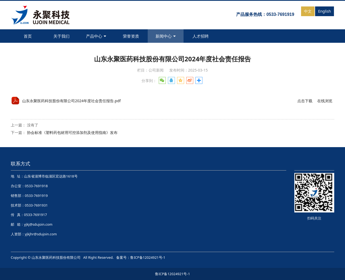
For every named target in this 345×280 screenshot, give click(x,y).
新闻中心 (166, 36)
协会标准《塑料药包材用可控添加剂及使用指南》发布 (72, 132)
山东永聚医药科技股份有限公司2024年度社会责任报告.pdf (71, 100)
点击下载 (304, 100)
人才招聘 (200, 36)
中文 (308, 11)
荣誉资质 (131, 36)
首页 (28, 36)
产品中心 (96, 36)
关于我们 (61, 36)
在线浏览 (324, 100)
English (324, 11)
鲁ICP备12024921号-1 (147, 257)
